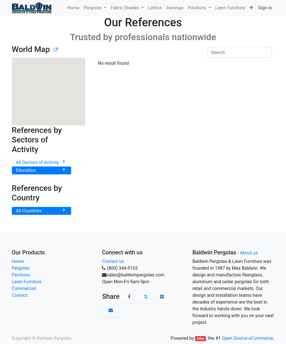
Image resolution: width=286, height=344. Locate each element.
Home (18, 261)
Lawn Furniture (27, 281)
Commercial (24, 288)
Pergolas (21, 268)
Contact (20, 295)
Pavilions (21, 275)
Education (41, 170)
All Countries (41, 210)
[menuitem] (73, 8)
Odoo (201, 339)
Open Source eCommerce (247, 338)
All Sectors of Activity (41, 162)
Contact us (113, 261)
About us (249, 253)
